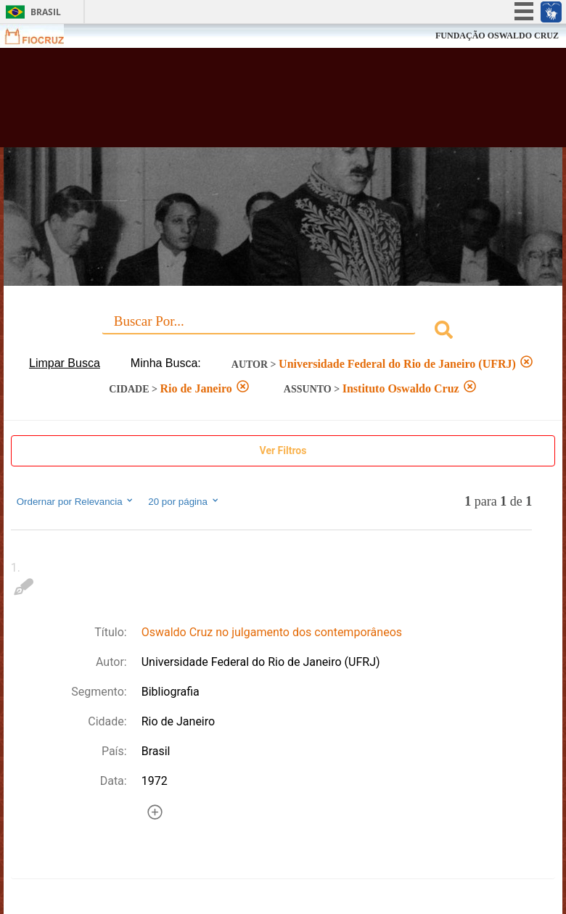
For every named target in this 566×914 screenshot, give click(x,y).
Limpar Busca (64, 363)
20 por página (184, 501)
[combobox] (283, 332)
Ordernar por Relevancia (76, 501)
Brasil (45, 12)
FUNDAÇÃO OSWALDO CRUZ (497, 35)
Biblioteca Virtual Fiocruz (247, 103)
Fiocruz (43, 36)
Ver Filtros (283, 450)
